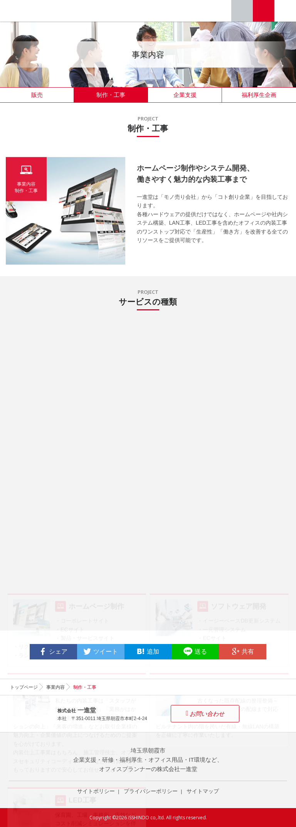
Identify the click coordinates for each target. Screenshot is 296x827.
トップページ (24, 687)
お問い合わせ (263, 11)
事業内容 (55, 687)
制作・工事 (110, 95)
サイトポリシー (96, 791)
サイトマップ (203, 791)
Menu (285, 11)
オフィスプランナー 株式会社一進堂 (32, 11)
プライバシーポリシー (151, 791)
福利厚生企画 (259, 95)
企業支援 (185, 95)
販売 (37, 95)
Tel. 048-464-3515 (242, 11)
